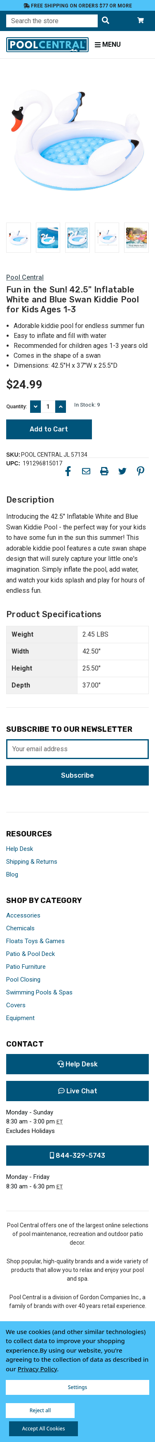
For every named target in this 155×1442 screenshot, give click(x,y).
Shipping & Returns (31, 861)
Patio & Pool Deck (30, 954)
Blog (12, 874)
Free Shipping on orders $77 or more (77, 6)
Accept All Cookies (43, 1428)
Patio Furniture (26, 966)
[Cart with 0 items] (140, 21)
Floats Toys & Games (35, 941)
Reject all (40, 1410)
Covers (16, 1005)
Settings (77, 1387)
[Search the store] (105, 21)
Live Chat (77, 1091)
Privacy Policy (37, 1369)
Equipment (20, 1018)
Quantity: (16, 406)
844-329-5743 (77, 1155)
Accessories (23, 915)
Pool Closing (23, 979)
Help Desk (19, 849)
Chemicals (20, 928)
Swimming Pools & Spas (39, 992)
